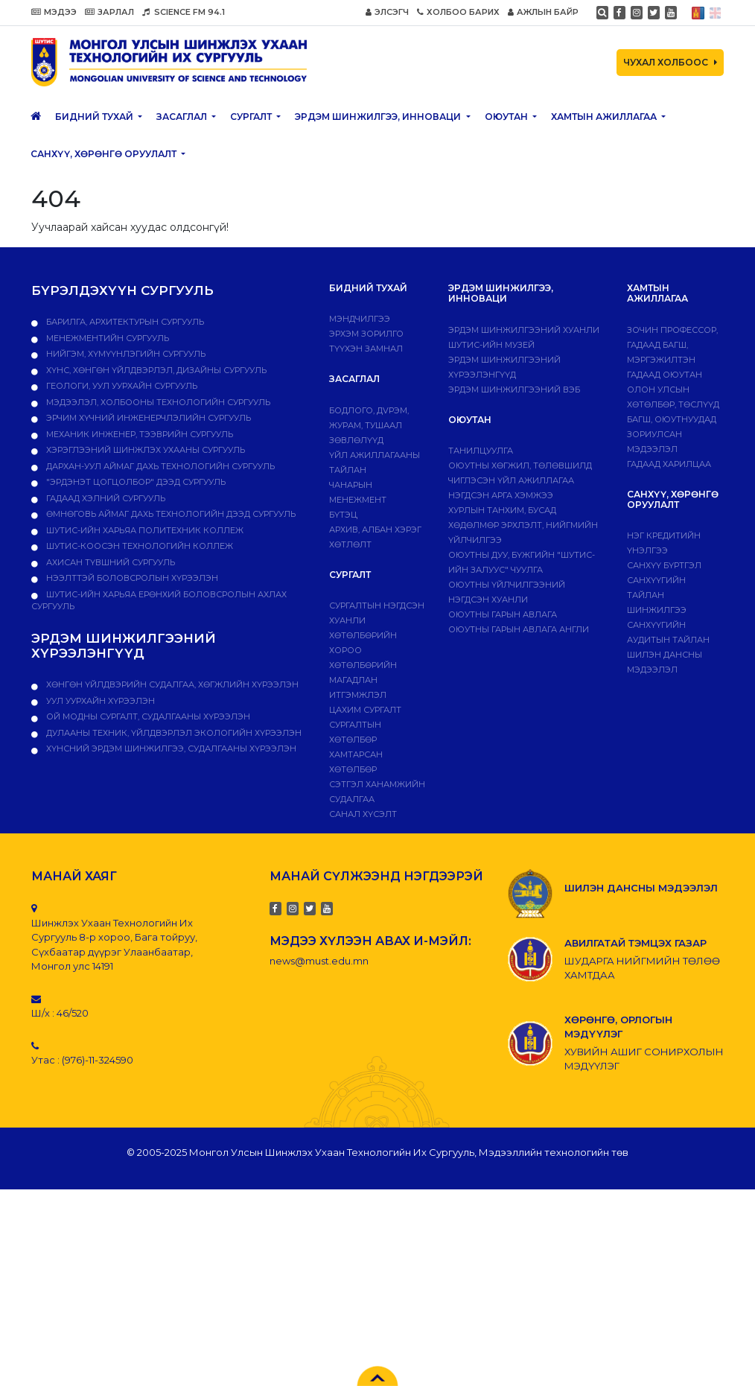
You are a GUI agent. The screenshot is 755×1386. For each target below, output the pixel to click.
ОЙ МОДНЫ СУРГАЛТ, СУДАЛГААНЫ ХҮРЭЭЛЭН (147, 716)
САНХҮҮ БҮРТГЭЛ (664, 565)
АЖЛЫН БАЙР (543, 12)
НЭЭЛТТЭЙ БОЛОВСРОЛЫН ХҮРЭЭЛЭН (131, 578)
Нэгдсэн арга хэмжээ (500, 495)
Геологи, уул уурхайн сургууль (120, 386)
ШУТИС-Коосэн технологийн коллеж (138, 546)
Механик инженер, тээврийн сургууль (138, 434)
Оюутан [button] (507, 116)
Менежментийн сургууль (106, 338)
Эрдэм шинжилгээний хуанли (523, 330)
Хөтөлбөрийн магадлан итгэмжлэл (363, 680)
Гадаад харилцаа (669, 464)
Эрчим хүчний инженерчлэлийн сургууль (147, 418)
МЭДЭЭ (54, 12)
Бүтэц (343, 514)
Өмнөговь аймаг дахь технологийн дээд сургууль (170, 514)
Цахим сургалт (365, 710)
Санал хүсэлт (363, 814)
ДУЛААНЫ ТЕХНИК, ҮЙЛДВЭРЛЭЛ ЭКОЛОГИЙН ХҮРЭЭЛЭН (173, 733)
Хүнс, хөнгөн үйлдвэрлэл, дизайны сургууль (155, 370)
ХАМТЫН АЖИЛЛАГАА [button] (605, 116)
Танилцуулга (480, 450)
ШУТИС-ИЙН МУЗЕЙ (491, 345)
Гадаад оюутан (664, 374)
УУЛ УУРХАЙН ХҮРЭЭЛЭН (99, 701)
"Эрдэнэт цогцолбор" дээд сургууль (135, 482)
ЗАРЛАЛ (109, 12)
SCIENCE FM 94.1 (183, 12)
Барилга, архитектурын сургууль (124, 322)
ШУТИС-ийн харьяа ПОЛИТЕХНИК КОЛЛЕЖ (143, 530)
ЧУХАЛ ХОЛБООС (670, 62)
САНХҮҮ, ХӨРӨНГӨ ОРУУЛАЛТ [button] (105, 153)
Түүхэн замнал (366, 348)
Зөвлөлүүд (356, 440)
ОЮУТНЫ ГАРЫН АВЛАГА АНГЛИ (518, 629)
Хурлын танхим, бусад (502, 510)
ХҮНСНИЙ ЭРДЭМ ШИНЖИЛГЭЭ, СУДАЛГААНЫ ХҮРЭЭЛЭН (170, 748)
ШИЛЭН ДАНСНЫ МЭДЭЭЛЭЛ (641, 888)
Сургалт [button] (252, 116)
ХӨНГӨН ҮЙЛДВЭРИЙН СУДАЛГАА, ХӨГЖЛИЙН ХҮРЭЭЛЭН (171, 684)
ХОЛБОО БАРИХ (458, 12)
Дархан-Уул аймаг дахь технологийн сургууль (159, 466)
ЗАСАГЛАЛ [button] (182, 116)
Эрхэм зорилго (366, 333)
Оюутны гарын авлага (502, 614)
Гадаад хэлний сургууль (104, 498)
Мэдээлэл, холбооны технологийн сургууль (157, 402)
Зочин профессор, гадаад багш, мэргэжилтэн (672, 345)
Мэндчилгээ (359, 319)
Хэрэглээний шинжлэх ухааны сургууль (144, 450)
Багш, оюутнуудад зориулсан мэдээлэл (671, 434)
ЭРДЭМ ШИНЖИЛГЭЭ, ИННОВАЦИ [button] (379, 116)
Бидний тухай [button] (95, 116)
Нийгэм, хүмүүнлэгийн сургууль (125, 354)
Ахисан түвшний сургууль (109, 562)
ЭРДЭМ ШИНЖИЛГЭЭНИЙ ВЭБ (514, 389)
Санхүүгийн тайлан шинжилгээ (656, 595)
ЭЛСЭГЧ (387, 12)
